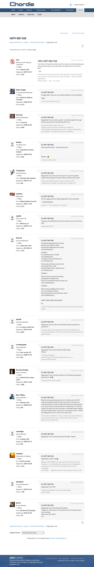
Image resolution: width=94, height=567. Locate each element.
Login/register (79, 5)
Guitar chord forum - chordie (19, 42)
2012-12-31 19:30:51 (77, 60)
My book (56, 10)
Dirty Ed (19, 238)
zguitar (18, 216)
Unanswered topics (78, 33)
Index (13, 14)
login (17, 50)
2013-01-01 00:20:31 (77, 238)
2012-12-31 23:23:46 (77, 171)
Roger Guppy (21, 90)
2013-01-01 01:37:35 (77, 320)
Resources (70, 10)
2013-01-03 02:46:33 (76, 482)
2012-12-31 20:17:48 (77, 115)
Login (39, 14)
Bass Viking (20, 395)
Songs (20, 10)
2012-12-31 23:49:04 (77, 216)
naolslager (20, 431)
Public (41, 10)
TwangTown (20, 171)
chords (81, 560)
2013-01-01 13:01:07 (77, 345)
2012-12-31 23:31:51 (77, 194)
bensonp (19, 115)
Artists (29, 10)
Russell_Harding (22, 370)
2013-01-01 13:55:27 (77, 395)
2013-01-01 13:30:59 (77, 370)
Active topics (64, 33)
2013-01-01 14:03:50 (77, 432)
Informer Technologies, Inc (58, 538)
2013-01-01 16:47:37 (77, 454)
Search (21, 14)
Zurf (17, 60)
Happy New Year (18, 38)
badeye (18, 142)
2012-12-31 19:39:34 (77, 90)
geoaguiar (19, 482)
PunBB (37, 538)
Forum (80, 10)
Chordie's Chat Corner (37, 42)
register (23, 50)
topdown (19, 194)
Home (13, 10)
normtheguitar (21, 345)
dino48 (18, 319)
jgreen (18, 503)
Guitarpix (19, 454)
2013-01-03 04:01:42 (77, 503)
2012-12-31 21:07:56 (77, 143)
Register (30, 14)
